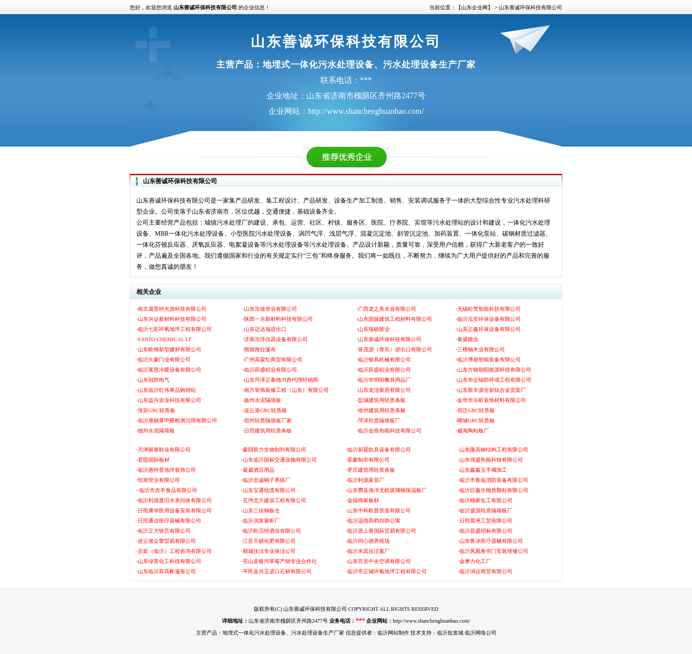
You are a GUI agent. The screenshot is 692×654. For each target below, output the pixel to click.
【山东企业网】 (474, 7)
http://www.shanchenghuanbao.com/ (431, 621)
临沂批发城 (450, 633)
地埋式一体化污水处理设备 (254, 633)
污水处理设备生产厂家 (317, 633)
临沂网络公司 (480, 633)
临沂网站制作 (393, 633)
